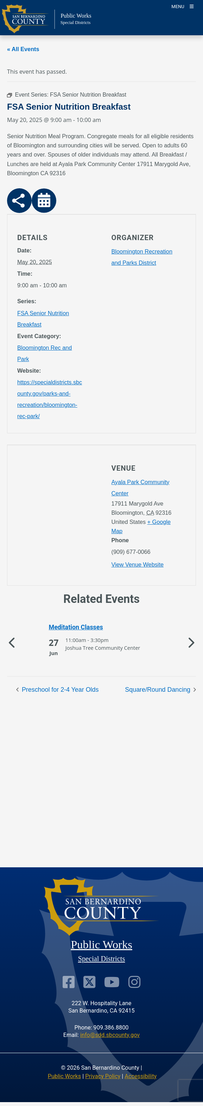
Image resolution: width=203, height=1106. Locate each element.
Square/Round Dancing (158, 689)
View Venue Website (138, 564)
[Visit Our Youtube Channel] (112, 981)
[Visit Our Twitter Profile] (89, 981)
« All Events (23, 49)
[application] (54, 515)
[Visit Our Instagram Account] (134, 981)
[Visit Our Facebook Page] (69, 981)
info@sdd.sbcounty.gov (110, 1035)
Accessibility (141, 1076)
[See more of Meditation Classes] (101, 627)
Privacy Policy (102, 1076)
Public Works (64, 1076)
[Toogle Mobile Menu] (182, 6)
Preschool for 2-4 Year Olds (59, 689)
